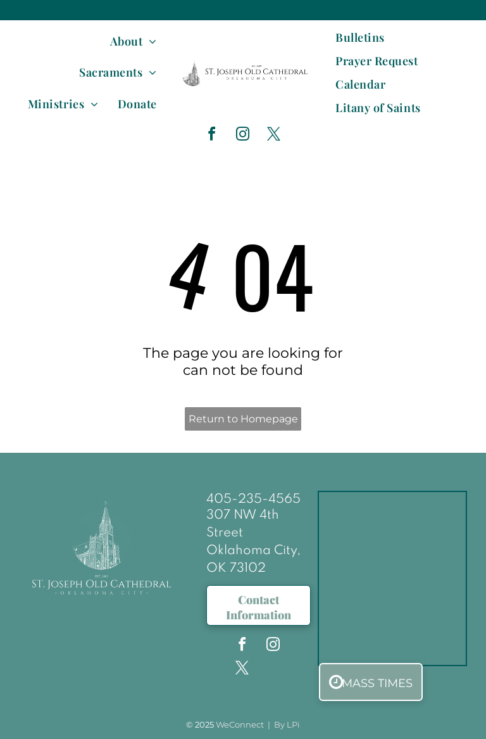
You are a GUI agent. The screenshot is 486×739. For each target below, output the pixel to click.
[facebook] (211, 136)
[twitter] (273, 136)
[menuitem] (133, 41)
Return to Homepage (243, 419)
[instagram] (242, 136)
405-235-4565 (253, 499)
